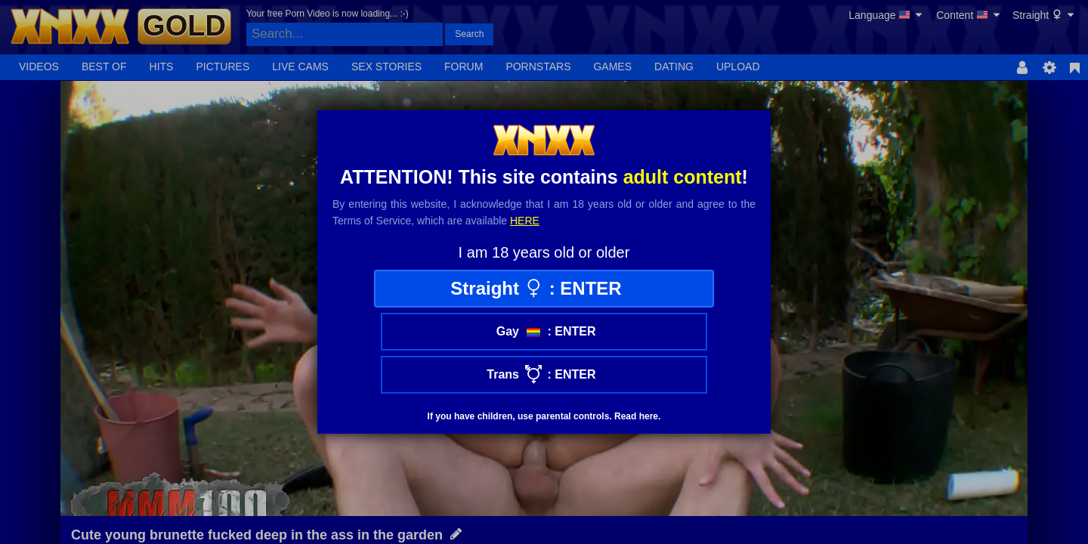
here (524, 221)
